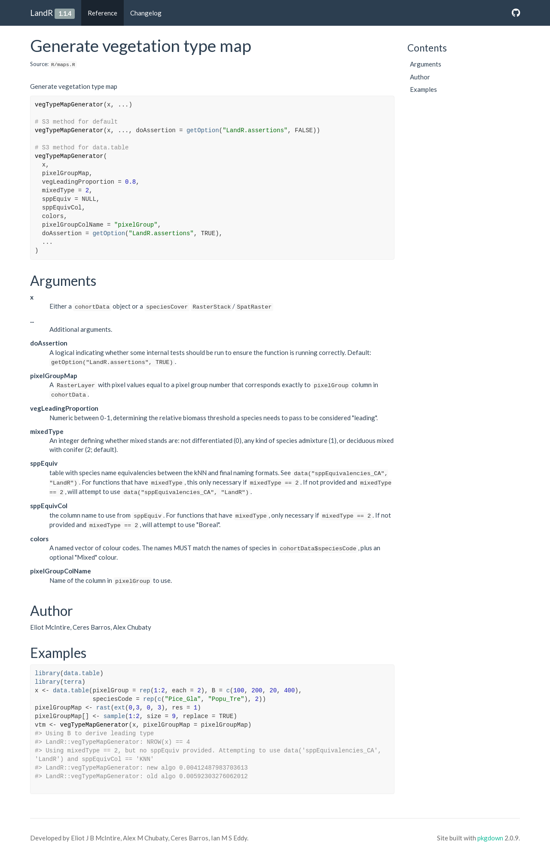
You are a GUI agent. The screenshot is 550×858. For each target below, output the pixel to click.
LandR (41, 13)
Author (420, 77)
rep (145, 690)
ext (119, 707)
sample (114, 716)
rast (103, 707)
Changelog (146, 13)
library (47, 673)
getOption (202, 130)
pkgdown (490, 838)
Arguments (425, 64)
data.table (82, 673)
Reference (102, 13)
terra (73, 682)
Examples (423, 89)
